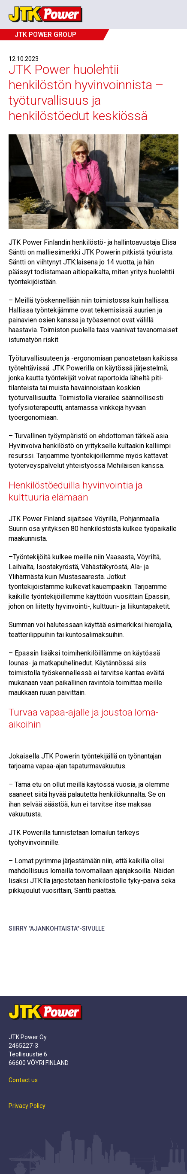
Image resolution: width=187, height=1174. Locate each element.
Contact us (23, 1080)
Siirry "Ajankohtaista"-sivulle (57, 928)
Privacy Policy (27, 1105)
